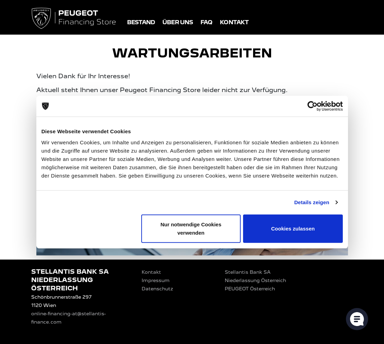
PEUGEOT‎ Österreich (250, 288)
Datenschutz (157, 288)
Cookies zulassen (293, 228)
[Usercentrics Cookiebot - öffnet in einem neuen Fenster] (312, 106)
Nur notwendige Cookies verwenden (190, 228)
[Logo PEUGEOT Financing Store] (74, 19)
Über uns (177, 22)
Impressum (156, 280)
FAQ (206, 22)
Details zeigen (311, 202)
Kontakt (234, 22)
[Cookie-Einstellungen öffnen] (357, 319)
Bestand (141, 22)
